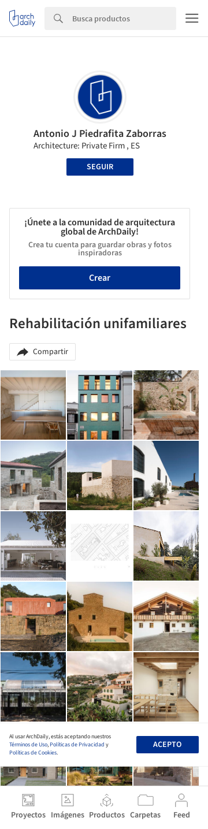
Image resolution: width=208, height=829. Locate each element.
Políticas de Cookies (33, 753)
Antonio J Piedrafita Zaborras (100, 134)
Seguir (100, 167)
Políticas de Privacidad (77, 745)
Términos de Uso (28, 745)
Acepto (167, 744)
